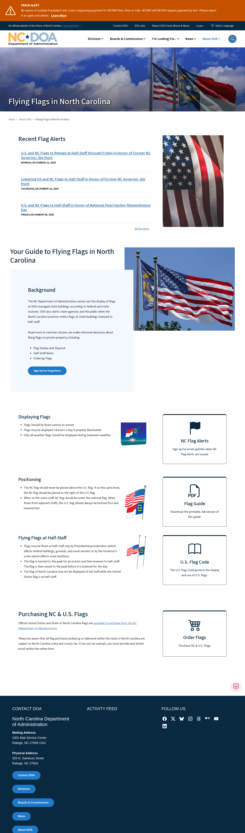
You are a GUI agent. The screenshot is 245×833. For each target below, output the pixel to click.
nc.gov (199, 26)
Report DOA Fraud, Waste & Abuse (171, 26)
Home (12, 119)
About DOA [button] (209, 39)
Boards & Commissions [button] (126, 39)
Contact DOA (120, 26)
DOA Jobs (140, 26)
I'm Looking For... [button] (164, 39)
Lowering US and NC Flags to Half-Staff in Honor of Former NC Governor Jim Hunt (83, 181)
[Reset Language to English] (212, 25)
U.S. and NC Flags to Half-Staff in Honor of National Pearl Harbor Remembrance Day (85, 208)
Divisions (24, 788)
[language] (224, 25)
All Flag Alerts (142, 229)
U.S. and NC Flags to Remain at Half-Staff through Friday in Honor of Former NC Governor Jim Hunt (86, 155)
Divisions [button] (94, 39)
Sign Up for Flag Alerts (47, 371)
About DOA (25, 119)
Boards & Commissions (33, 802)
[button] (232, 39)
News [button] (189, 39)
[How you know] (72, 25)
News (21, 816)
